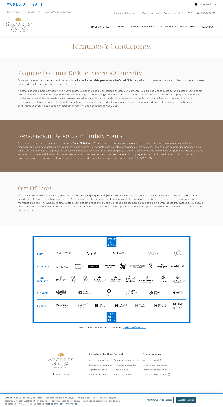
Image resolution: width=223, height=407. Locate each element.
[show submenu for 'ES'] (192, 13)
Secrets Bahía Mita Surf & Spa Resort (55, 12)
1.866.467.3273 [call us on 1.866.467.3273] (207, 13)
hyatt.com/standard (134, 327)
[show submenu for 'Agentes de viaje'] (183, 13)
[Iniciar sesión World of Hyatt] (205, 5)
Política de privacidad (53, 404)
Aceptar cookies (186, 400)
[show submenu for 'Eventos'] (215, 27)
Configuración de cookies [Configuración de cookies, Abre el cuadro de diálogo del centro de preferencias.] (159, 400)
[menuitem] (100, 360)
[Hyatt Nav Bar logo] (26, 4)
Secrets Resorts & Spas (26, 12)
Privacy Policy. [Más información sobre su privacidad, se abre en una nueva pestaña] (71, 404)
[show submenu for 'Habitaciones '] (111, 27)
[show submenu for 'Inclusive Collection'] (137, 13)
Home (10, 12)
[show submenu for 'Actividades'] (198, 27)
